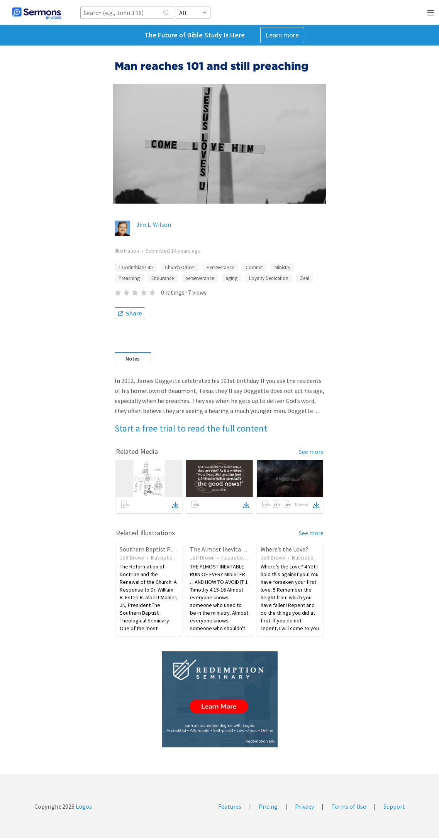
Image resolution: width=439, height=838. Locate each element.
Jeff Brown (132, 557)
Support (394, 806)
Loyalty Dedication (268, 278)
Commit (254, 267)
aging (231, 278)
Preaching (129, 278)
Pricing (268, 806)
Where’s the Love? (284, 549)
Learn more (282, 34)
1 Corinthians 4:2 (136, 267)
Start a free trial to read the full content (191, 428)
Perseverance (220, 267)
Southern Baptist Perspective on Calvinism (176, 549)
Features (229, 806)
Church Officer (180, 267)
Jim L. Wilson (153, 224)
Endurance (162, 278)
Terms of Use (348, 806)
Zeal (304, 278)
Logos (83, 806)
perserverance (199, 278)
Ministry (282, 267)
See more (311, 451)
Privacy (304, 806)
